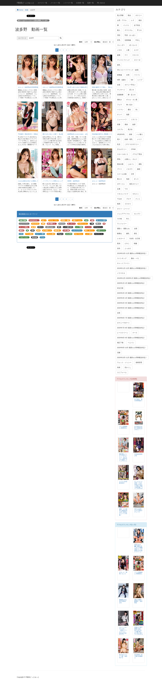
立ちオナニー (122, 149)
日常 (132, 174)
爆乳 (127, 233)
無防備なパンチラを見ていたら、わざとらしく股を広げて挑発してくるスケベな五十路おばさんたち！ (123, 459)
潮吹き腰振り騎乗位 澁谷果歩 (138, 601)
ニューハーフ (122, 119)
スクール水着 (122, 174)
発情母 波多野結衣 (73, 181)
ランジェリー (122, 224)
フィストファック (123, 60)
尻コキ (131, 90)
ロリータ (137, 60)
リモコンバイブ (122, 194)
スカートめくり (122, 154)
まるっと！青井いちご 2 (123, 573)
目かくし (128, 367)
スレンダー (121, 45)
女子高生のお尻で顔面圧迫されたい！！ (138, 428)
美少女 (130, 129)
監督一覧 (90, 3)
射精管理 (139, 362)
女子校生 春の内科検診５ (138, 399)
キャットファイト (123, 263)
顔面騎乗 (120, 95)
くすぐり (134, 119)
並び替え (96, 42)
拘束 (118, 367)
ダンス (136, 179)
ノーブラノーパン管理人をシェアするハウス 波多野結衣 (60, 181)
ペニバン (131, 343)
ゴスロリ (128, 204)
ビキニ (127, 243)
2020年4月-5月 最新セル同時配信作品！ (131, 303)
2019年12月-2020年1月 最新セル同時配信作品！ (134, 278)
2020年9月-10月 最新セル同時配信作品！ (131, 347)
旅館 (138, 169)
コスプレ (120, 129)
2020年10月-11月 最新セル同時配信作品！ (132, 357)
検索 (26, 10)
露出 (129, 109)
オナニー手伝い (130, 85)
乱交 (118, 144)
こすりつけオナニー (132, 144)
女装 (118, 85)
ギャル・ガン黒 (131, 100)
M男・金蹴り (121, 80)
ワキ (126, 189)
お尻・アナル (122, 20)
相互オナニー (134, 184)
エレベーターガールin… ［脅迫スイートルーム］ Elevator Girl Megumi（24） (123, 632)
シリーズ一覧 (68, 3)
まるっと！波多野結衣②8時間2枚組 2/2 (30, 87)
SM (132, 80)
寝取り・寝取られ (123, 228)
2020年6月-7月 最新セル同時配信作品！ (131, 318)
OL (136, 109)
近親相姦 (128, 40)
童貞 (118, 243)
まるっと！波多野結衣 (99, 181)
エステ (136, 50)
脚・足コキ (132, 95)
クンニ (137, 199)
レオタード (121, 238)
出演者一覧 (80, 3)
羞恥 (140, 164)
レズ (132, 20)
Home (20, 10)
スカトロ (135, 55)
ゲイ (126, 55)
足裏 (118, 189)
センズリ (137, 214)
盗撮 (118, 55)
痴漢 (118, 204)
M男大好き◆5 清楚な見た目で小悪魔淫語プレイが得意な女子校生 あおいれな (138, 549)
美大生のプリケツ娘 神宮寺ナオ (123, 656)
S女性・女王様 (134, 238)
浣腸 (118, 352)
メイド (139, 139)
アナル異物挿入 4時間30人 (123, 427)
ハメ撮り (140, 134)
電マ (118, 139)
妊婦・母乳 (129, 139)
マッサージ (121, 90)
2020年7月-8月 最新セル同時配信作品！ (131, 328)
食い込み (129, 104)
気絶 (127, 179)
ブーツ (119, 169)
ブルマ (128, 199)
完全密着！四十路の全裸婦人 (138, 656)
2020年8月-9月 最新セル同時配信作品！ (131, 338)
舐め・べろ (135, 258)
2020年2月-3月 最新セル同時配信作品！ (131, 293)
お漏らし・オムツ (131, 159)
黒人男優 (120, 15)
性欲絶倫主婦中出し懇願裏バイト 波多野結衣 (106, 134)
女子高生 (137, 25)
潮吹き (119, 100)
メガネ (119, 50)
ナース (135, 333)
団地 (118, 159)
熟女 (129, 15)
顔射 (130, 134)
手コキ (139, 30)
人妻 (127, 50)
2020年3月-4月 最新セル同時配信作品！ (131, 298)
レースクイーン (122, 333)
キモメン (136, 194)
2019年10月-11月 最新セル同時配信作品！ (132, 253)
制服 (135, 243)
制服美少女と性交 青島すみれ (123, 601)
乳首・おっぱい (130, 35)
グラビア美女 (137, 154)
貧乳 (118, 65)
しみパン (131, 164)
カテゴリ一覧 (42, 3)
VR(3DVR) (121, 134)
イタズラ (129, 169)
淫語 (118, 35)
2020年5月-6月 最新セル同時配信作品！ (131, 308)
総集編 (119, 75)
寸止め (119, 199)
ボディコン (121, 184)
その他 (119, 219)
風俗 (126, 124)
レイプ (140, 80)
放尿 (133, 124)
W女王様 (120, 288)
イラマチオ (121, 273)
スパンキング (122, 258)
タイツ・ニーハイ (123, 209)
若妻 (118, 124)
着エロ (119, 179)
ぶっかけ (128, 248)
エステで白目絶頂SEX (123, 482)
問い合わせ (101, 3)
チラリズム (129, 30)
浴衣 (118, 248)
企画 (127, 75)
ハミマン (120, 109)
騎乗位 (119, 233)
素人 (118, 30)
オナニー (138, 15)
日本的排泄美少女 (138, 454)
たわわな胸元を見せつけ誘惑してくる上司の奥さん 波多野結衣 (37, 181)
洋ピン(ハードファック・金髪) (128, 70)
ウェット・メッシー (124, 362)
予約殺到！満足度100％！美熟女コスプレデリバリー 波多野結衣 (38, 134)
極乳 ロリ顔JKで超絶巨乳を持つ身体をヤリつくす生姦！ (123, 512)
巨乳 (118, 40)
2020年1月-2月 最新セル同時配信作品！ (131, 283)
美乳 (135, 233)
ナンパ (119, 114)
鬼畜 (127, 114)
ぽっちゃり (133, 45)
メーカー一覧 (55, 3)
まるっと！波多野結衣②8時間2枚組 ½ (54, 87)
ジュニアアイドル (123, 214)
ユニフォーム (122, 372)
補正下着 (120, 343)
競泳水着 (120, 164)
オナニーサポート (123, 323)
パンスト (126, 25)
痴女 (140, 20)
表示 (80, 42)
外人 (127, 219)
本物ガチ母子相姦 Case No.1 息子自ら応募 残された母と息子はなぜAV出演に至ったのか (138, 632)
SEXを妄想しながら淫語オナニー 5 (138, 510)
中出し (137, 40)
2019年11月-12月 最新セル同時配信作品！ (132, 268)
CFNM (133, 149)
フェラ (119, 104)
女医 (135, 228)
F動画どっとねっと (25, 3)
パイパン (137, 75)
